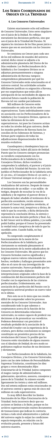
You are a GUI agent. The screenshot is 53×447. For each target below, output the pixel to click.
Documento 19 (26, 2)
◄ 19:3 (4, 2)
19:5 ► (48, 2)
